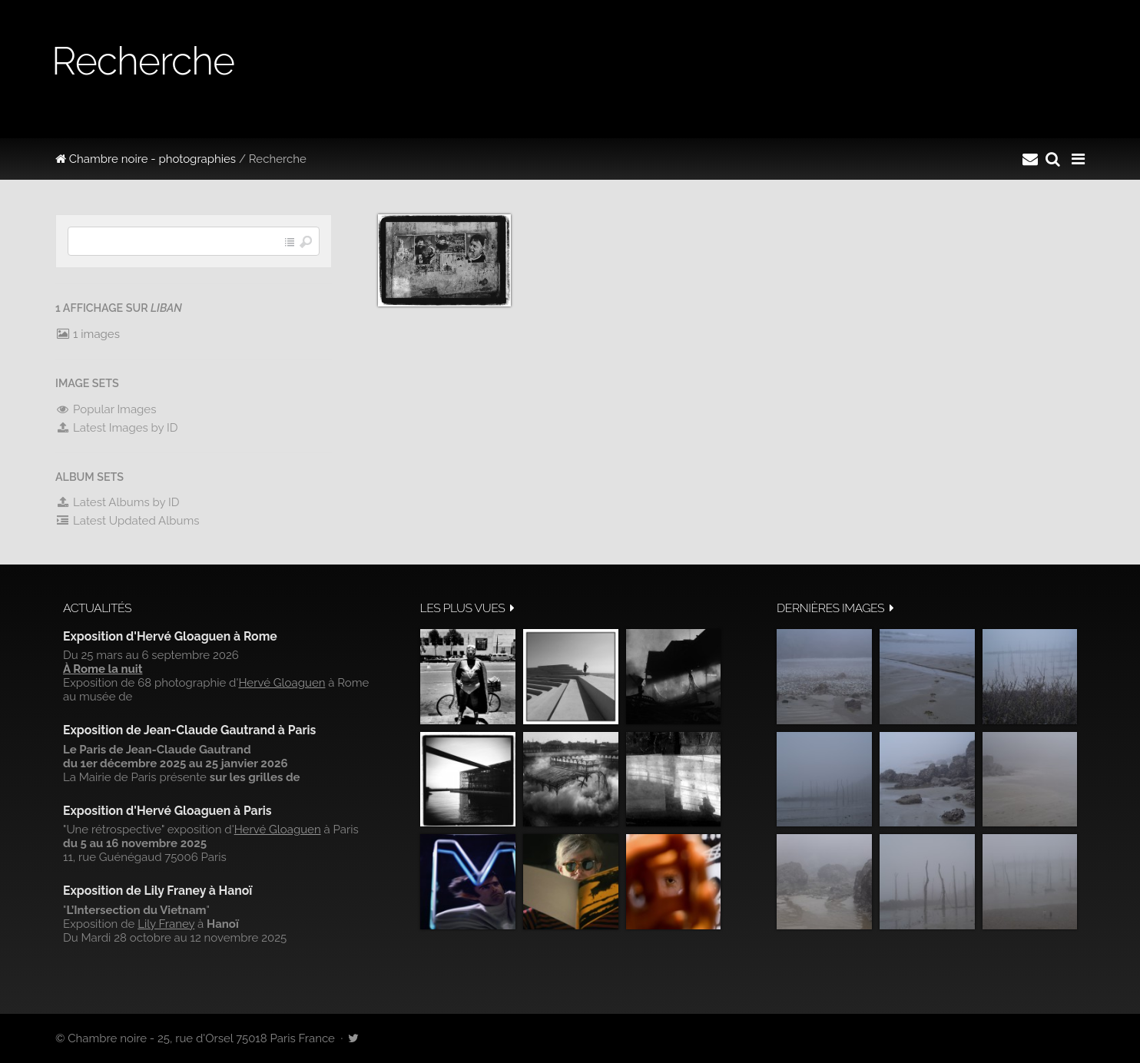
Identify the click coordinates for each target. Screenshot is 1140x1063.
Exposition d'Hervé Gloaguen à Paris (167, 810)
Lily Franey (166, 924)
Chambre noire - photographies (145, 159)
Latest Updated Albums (127, 521)
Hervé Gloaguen (281, 683)
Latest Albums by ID (117, 502)
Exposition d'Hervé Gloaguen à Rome (170, 636)
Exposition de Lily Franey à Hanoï (157, 890)
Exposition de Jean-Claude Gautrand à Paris (189, 730)
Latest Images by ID (116, 428)
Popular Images (105, 409)
